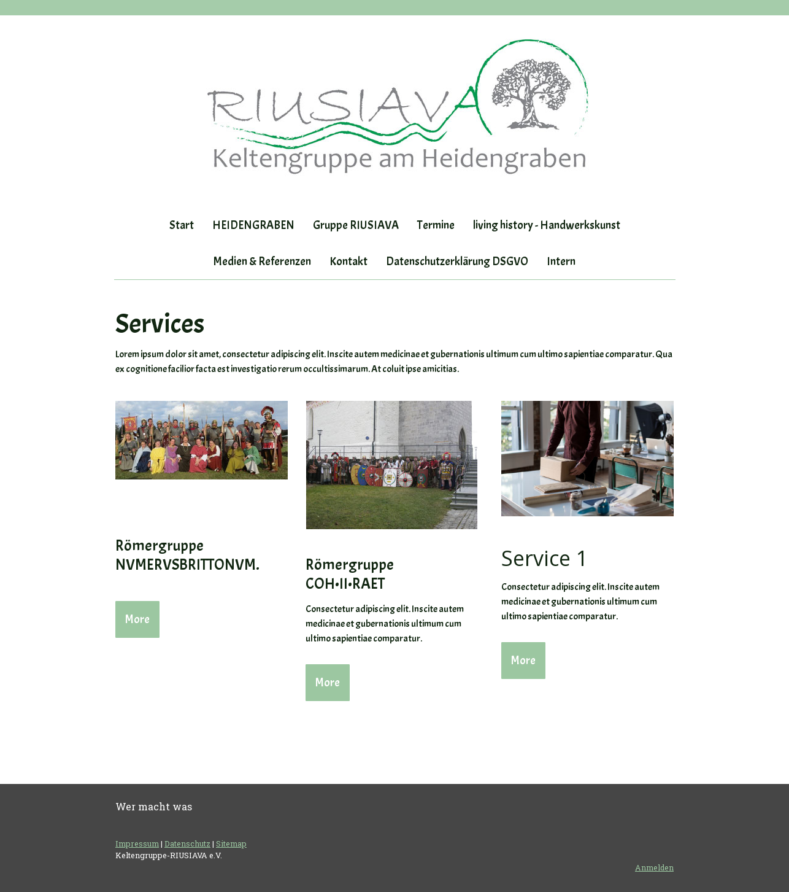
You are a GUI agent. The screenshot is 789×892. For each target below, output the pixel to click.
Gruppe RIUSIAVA (356, 225)
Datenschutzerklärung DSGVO (457, 261)
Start (181, 225)
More (137, 619)
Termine (436, 225)
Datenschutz (187, 843)
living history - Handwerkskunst (546, 225)
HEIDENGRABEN (253, 225)
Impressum (137, 843)
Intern (561, 261)
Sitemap (231, 843)
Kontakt (348, 261)
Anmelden (654, 867)
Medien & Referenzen (262, 261)
